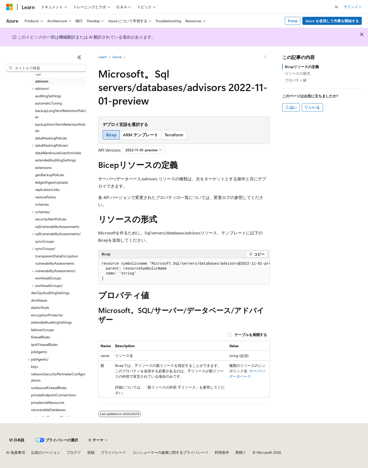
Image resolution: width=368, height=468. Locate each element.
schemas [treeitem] (42, 204)
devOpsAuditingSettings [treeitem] (50, 292)
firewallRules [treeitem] (40, 337)
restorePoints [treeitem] (45, 197)
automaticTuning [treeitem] (48, 103)
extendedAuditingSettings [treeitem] (55, 160)
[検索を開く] (336, 7)
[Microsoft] (9, 7)
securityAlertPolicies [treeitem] (50, 219)
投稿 (91, 452)
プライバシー (111, 452)
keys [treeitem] (34, 366)
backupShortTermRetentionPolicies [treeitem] (60, 127)
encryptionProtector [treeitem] (47, 315)
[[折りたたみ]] (79, 57)
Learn (102, 56)
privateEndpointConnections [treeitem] (53, 394)
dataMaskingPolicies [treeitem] (51, 138)
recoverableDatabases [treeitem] (48, 409)
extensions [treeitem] (43, 167)
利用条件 (222, 452)
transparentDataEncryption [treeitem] (56, 256)
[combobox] (46, 68)
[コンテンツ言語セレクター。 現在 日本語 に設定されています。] (16, 440)
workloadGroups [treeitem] (48, 278)
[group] (184, 271)
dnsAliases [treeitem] (39, 300)
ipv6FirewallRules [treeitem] (44, 344)
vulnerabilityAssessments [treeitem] (54, 263)
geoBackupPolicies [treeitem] (49, 174)
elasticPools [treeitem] (40, 307)
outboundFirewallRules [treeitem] (49, 387)
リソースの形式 (297, 73)
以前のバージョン (45, 452)
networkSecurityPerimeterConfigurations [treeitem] (58, 377)
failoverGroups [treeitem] (42, 329)
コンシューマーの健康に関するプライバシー (168, 452)
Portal (292, 20)
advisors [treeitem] (41, 81)
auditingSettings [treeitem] (48, 95)
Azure (116, 56)
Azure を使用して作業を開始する (332, 20)
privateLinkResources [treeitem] (47, 402)
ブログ (71, 452)
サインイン (353, 6)
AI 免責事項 (15, 452)
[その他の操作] (265, 57)
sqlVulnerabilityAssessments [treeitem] (57, 226)
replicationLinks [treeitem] (47, 189)
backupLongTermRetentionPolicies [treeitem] (60, 114)
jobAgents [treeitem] (39, 351)
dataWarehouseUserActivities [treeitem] (58, 152)
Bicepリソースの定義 (302, 66)
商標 (239, 452)
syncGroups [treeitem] (44, 241)
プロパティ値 (295, 80)
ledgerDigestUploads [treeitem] (51, 182)
